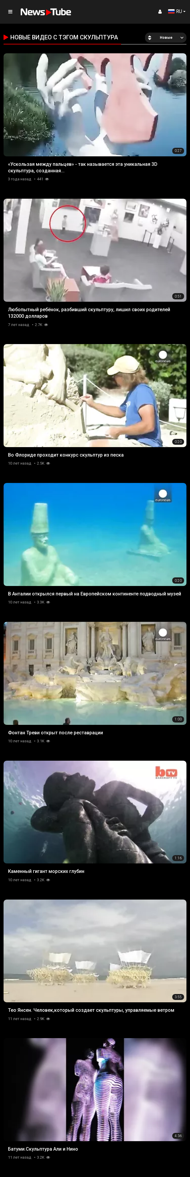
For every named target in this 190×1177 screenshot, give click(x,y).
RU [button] (175, 11)
